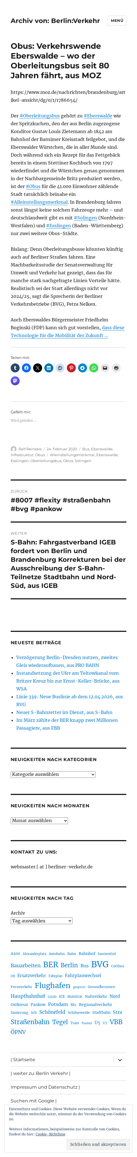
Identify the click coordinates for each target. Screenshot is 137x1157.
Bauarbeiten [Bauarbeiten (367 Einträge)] (26, 966)
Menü (117, 20)
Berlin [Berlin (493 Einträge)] (69, 965)
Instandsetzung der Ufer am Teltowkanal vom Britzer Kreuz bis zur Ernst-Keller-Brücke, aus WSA (68, 681)
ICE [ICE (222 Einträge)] (62, 996)
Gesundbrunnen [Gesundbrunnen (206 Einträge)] (101, 987)
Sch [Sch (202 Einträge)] (34, 1012)
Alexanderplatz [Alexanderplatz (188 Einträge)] (34, 954)
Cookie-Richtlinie (50, 1134)
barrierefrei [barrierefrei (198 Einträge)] (107, 954)
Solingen (83, 460)
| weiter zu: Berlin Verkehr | (40, 1073)
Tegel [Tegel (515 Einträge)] (60, 1022)
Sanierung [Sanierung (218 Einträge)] (19, 1012)
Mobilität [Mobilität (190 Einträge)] (74, 997)
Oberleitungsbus (45, 460)
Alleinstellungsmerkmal (72, 455)
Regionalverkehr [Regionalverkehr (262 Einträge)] (95, 1004)
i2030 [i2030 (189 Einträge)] (52, 997)
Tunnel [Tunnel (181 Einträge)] (86, 1023)
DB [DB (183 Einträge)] (13, 976)
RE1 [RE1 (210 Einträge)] (73, 1005)
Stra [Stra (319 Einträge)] (117, 1012)
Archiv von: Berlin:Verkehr (55, 21)
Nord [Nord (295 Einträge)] (114, 996)
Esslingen (20, 460)
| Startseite (23, 1059)
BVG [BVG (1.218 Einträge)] (100, 964)
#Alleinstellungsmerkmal (39, 202)
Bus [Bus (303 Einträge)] (85, 965)
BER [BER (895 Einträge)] (50, 964)
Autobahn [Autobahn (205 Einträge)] (57, 954)
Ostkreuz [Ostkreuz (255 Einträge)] (19, 1004)
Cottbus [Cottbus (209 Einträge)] (117, 966)
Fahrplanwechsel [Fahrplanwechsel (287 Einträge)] (83, 975)
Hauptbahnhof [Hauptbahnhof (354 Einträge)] (28, 996)
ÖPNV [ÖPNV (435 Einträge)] (18, 1032)
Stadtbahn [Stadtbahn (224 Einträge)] (101, 1012)
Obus (40, 455)
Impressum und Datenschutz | (45, 1087)
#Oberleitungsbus (40, 116)
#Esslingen (58, 225)
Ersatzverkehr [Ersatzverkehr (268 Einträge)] (31, 975)
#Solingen (85, 218)
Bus (85, 449)
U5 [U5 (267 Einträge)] (97, 1022)
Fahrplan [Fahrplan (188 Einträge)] (55, 976)
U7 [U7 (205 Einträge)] (105, 1023)
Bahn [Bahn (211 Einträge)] (71, 954)
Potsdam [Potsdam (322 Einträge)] (58, 1004)
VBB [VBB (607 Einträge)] (116, 1022)
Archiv (18, 913)
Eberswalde (102, 449)
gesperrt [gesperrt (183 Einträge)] (79, 987)
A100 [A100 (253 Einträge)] (15, 953)
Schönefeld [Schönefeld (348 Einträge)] (52, 1012)
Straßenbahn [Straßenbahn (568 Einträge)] (30, 1022)
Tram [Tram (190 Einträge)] (74, 1023)
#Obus (33, 186)
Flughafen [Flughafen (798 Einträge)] (52, 985)
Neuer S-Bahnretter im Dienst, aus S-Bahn (64, 712)
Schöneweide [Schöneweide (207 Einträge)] (79, 1012)
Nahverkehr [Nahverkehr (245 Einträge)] (96, 996)
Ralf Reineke (30, 449)
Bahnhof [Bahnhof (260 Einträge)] (87, 953)
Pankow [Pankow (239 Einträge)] (38, 1004)
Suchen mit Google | (34, 1100)
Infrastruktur (22, 455)
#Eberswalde (98, 116)
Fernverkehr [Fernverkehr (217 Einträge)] (21, 987)
